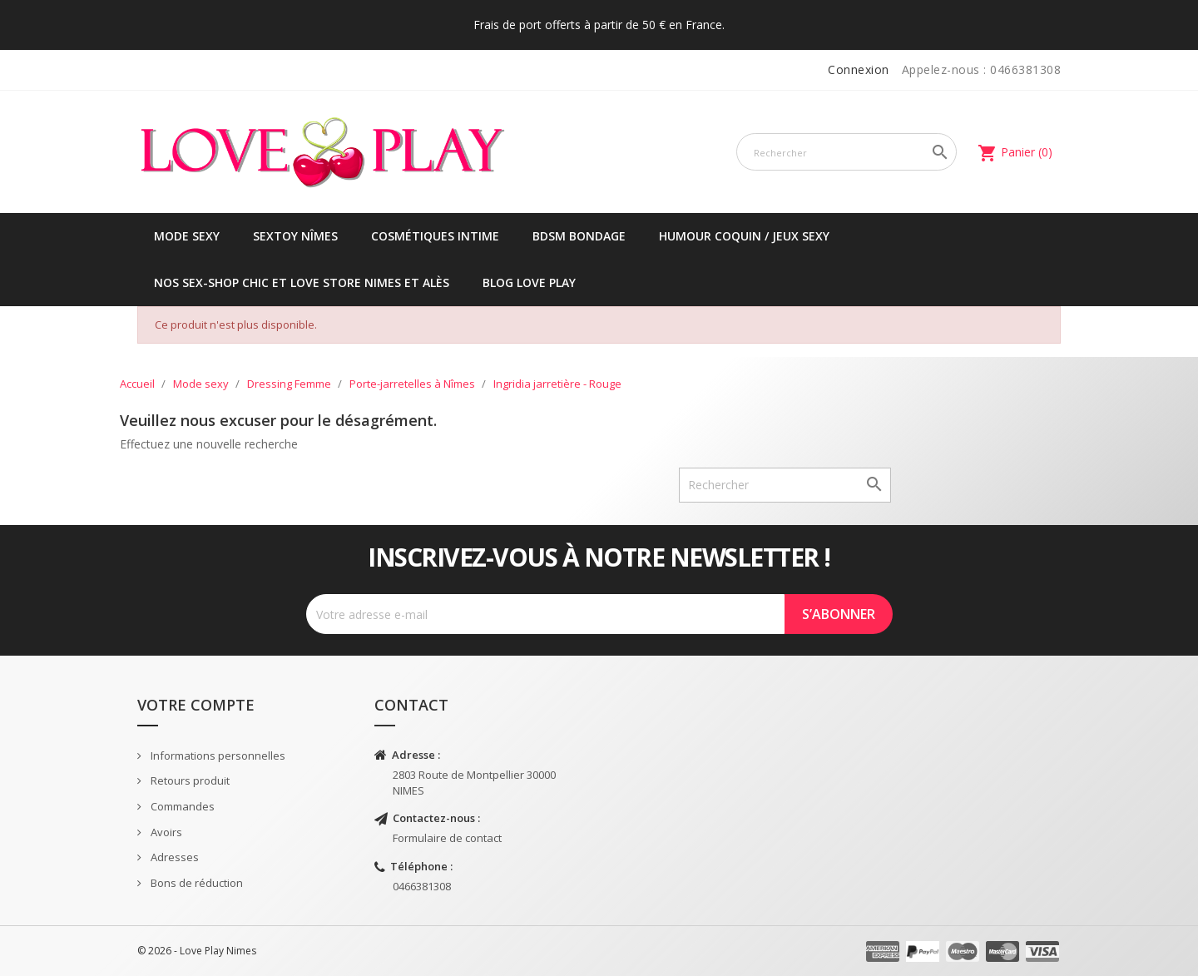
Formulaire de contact (447, 837)
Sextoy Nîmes (295, 236)
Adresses (173, 857)
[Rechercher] (846, 152)
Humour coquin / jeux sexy (744, 236)
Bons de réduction (195, 882)
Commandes (181, 806)
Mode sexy (187, 236)
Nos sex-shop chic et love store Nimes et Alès (301, 282)
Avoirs (165, 832)
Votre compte (196, 705)
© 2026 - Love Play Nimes (196, 951)
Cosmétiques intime (435, 236)
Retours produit (189, 780)
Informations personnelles (216, 755)
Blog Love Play (529, 282)
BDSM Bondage (579, 236)
